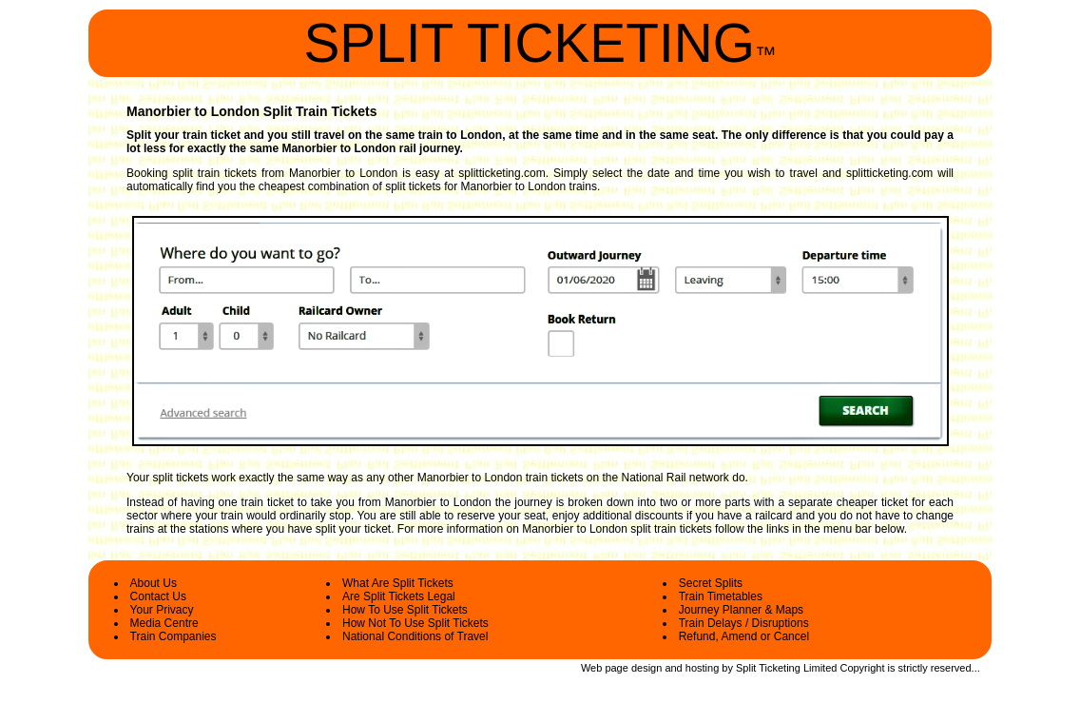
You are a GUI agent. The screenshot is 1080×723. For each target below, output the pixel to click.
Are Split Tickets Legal (398, 596)
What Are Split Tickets (397, 583)
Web (591, 668)
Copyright (861, 668)
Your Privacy (162, 609)
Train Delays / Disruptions (744, 623)
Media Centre (164, 623)
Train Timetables (720, 596)
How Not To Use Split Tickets (415, 623)
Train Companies (173, 636)
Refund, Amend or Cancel (744, 636)
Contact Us (158, 596)
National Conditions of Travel (415, 636)
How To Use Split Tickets (405, 609)
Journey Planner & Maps (741, 609)
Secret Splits (710, 583)
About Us (153, 583)
